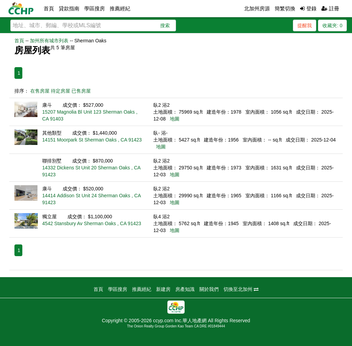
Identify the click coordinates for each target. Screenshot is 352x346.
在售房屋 (40, 91)
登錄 (308, 8)
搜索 (165, 25)
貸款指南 (69, 8)
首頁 (49, 8)
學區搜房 (94, 8)
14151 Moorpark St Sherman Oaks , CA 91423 (92, 140)
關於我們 (209, 289)
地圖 (174, 119)
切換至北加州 (240, 289)
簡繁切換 (285, 8)
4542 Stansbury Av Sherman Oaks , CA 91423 (91, 223)
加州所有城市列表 (49, 40)
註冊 (330, 8)
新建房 (163, 289)
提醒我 (304, 25)
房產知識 (185, 289)
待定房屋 (60, 91)
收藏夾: (332, 25)
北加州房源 (257, 8)
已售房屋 (81, 91)
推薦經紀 (120, 8)
